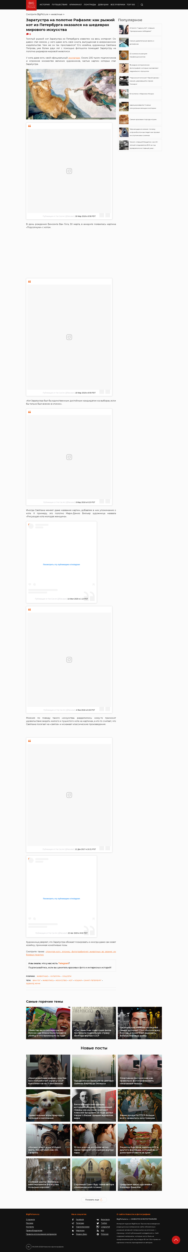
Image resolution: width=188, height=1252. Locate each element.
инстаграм (74, 58)
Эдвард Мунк (33, 983)
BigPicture (42, 14)
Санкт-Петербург (92, 980)
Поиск (149, 5)
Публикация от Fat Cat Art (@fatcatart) (59, 216)
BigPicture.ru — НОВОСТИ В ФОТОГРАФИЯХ (137, 1219)
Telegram (63, 963)
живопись (48, 980)
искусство (61, 980)
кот (70, 980)
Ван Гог (37, 980)
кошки (78, 980)
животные (56, 14)
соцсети (66, 976)
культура (55, 976)
